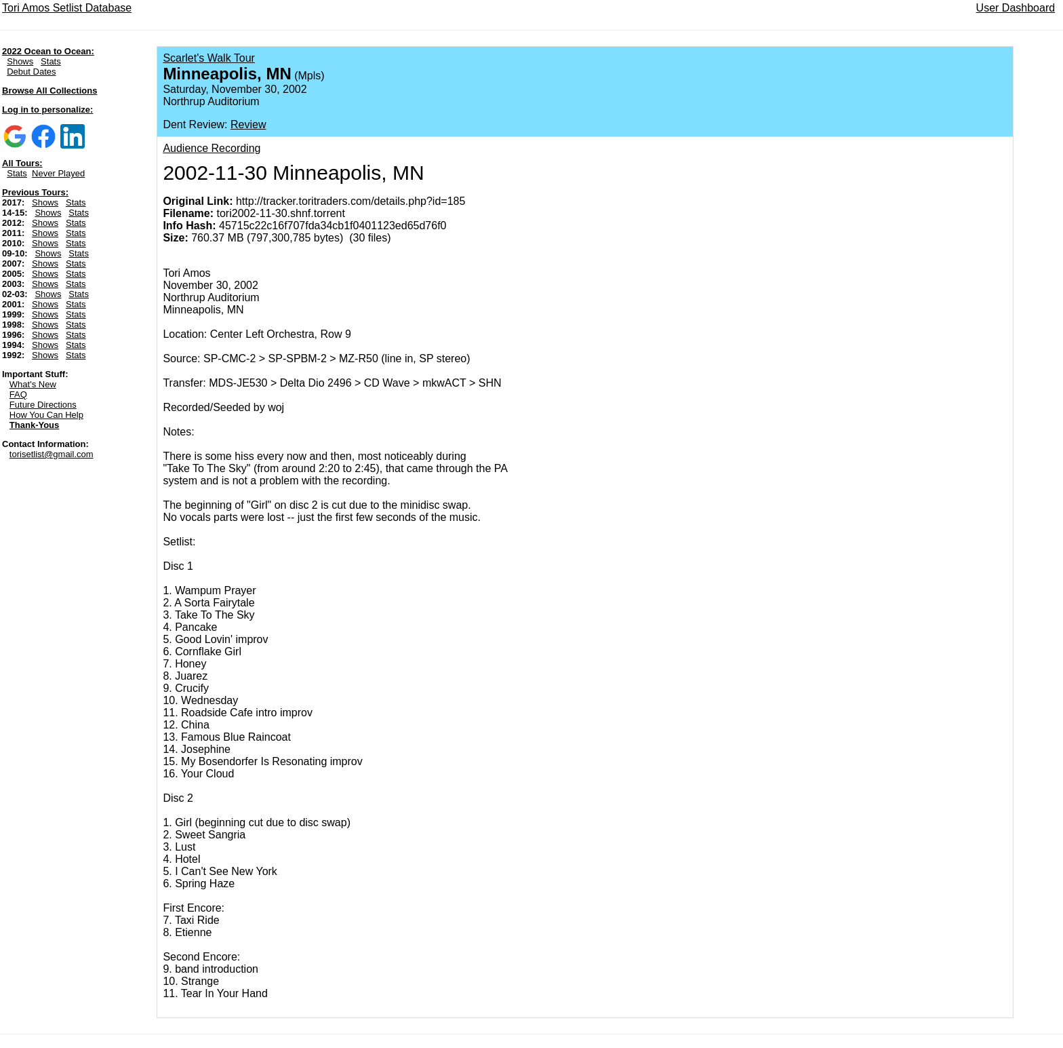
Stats (51, 61)
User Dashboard (1016, 8)
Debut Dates (31, 71)
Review (248, 124)
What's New (32, 384)
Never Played (58, 173)
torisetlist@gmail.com (51, 454)
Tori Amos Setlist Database (67, 8)
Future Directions (43, 405)
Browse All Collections (49, 90)
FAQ (18, 394)
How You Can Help (46, 415)
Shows (20, 61)
